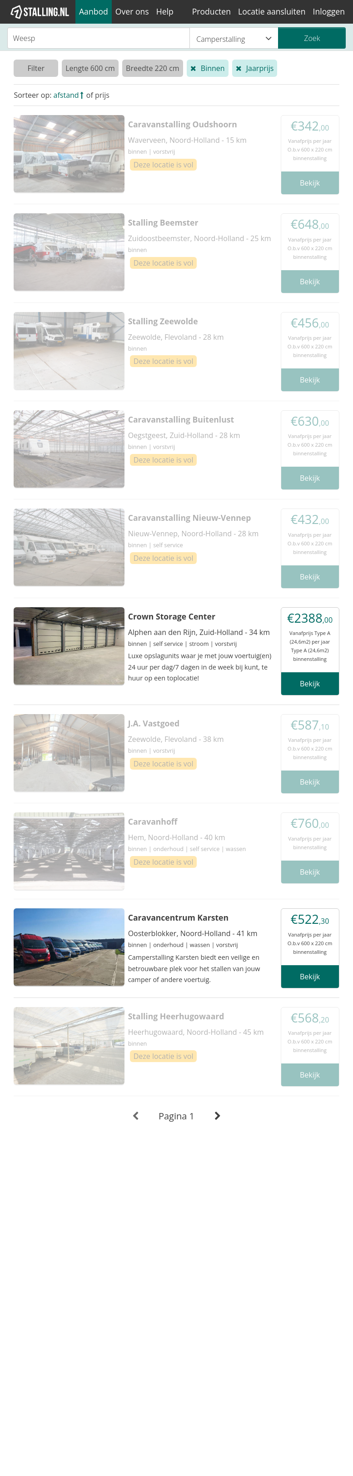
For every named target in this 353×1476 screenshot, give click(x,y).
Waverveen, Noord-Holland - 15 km (187, 140)
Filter (36, 68)
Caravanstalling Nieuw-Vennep (189, 517)
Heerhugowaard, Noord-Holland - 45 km (196, 1032)
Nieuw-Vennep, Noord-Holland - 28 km (193, 534)
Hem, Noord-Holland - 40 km (176, 837)
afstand (66, 95)
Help (165, 11)
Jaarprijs (260, 68)
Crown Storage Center (171, 616)
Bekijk (310, 183)
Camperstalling (234, 38)
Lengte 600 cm (90, 68)
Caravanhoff (153, 821)
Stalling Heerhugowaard (176, 1016)
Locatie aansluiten (271, 11)
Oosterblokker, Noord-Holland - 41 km (193, 933)
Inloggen (329, 11)
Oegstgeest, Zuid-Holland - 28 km (184, 435)
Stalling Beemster (163, 222)
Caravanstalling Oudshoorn (182, 124)
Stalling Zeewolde (163, 321)
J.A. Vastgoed (153, 723)
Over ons (132, 11)
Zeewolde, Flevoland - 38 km (176, 739)
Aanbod (93, 11)
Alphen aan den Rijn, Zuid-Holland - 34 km (199, 632)
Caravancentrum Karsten (178, 917)
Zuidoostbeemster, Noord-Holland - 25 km (199, 238)
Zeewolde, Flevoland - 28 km (176, 337)
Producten (211, 11)
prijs (102, 95)
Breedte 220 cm (152, 68)
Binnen (213, 68)
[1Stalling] (40, 12)
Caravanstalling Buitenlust (181, 419)
